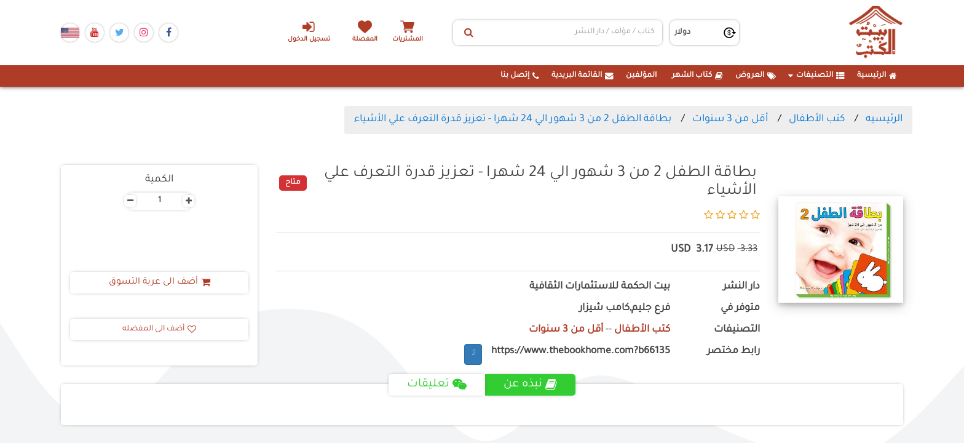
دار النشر (741, 287)
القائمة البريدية (582, 75)
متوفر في (740, 308)
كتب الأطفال (817, 119)
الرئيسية (877, 75)
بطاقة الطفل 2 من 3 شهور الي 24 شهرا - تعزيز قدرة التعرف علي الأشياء (512, 119)
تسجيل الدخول (309, 31)
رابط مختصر (733, 351)
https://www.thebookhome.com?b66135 (580, 351)
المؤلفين (641, 75)
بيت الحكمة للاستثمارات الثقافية (599, 287)
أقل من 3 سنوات (730, 119)
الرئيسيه (884, 119)
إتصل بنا (519, 75)
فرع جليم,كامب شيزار (624, 308)
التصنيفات (816, 75)
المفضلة (365, 39)
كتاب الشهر (697, 75)
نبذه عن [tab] (530, 384)
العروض (755, 75)
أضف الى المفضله (159, 329)
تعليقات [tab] (437, 384)
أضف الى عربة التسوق (159, 282)
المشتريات (407, 39)
